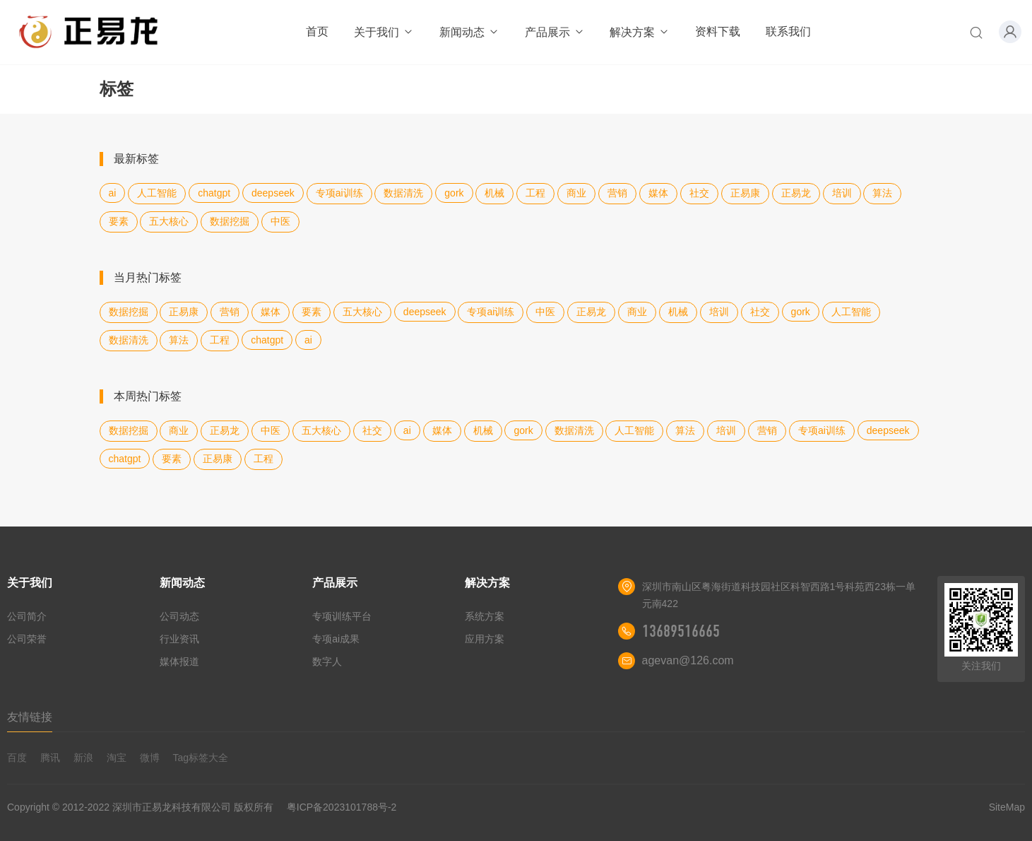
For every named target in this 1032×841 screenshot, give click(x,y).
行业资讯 (179, 639)
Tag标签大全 (200, 757)
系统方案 (484, 616)
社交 (699, 193)
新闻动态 (469, 32)
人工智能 (157, 193)
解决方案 (640, 32)
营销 (617, 193)
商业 (576, 193)
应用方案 (484, 639)
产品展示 (555, 32)
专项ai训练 (339, 193)
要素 (119, 221)
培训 (842, 193)
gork (453, 193)
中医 (280, 221)
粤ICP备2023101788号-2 (342, 807)
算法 (882, 193)
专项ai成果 (336, 639)
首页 (317, 31)
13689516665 (681, 631)
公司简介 (27, 616)
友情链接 (29, 717)
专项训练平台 (342, 616)
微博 (150, 757)
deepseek (273, 193)
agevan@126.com (688, 660)
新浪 (83, 757)
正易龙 (796, 193)
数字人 (327, 661)
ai (113, 193)
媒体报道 (179, 661)
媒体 (658, 193)
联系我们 (788, 31)
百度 (17, 757)
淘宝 (116, 757)
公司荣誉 (27, 639)
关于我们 (384, 32)
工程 (535, 193)
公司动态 (179, 616)
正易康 (745, 193)
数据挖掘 (229, 221)
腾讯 (50, 757)
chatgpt (214, 193)
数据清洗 (403, 193)
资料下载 (717, 31)
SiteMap (1007, 807)
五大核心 (169, 221)
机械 (494, 193)
